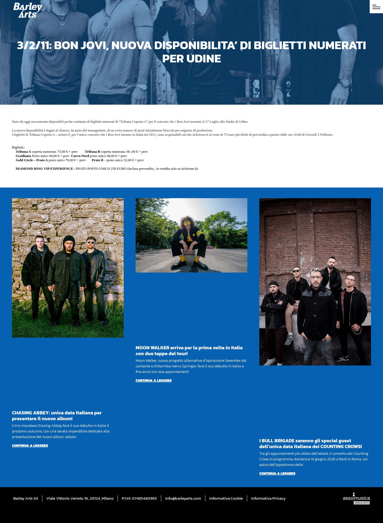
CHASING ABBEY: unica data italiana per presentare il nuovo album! (57, 415)
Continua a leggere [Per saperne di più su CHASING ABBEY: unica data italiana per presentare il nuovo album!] (30, 445)
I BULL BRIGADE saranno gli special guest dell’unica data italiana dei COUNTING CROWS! (310, 443)
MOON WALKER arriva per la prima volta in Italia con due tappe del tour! (189, 350)
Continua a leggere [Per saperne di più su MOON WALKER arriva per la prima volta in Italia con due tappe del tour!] (154, 380)
